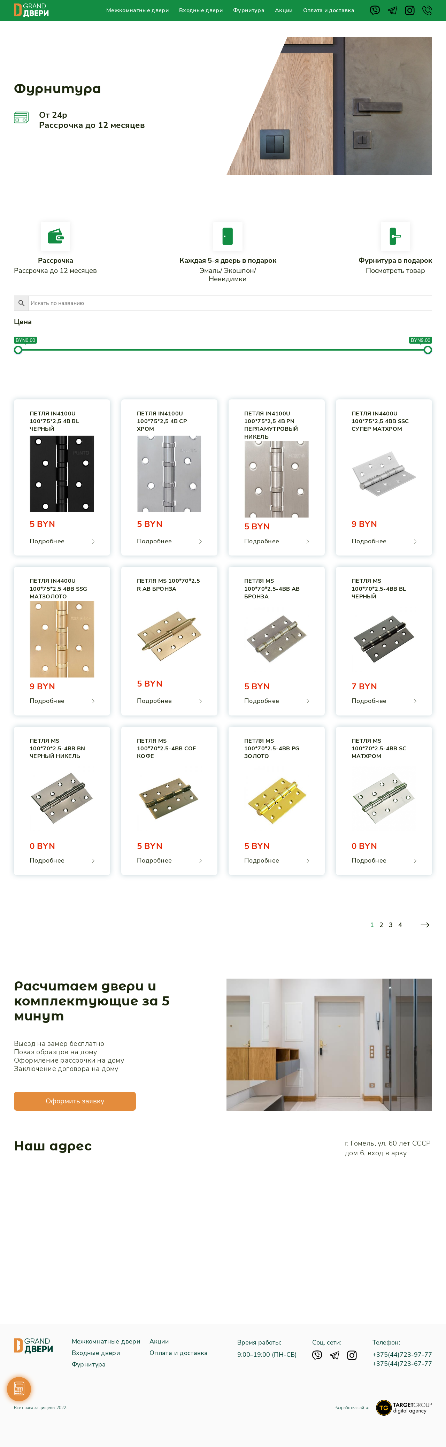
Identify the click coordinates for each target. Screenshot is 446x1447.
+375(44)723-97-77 (402, 1355)
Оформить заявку (75, 1101)
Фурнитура (248, 10)
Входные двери (201, 10)
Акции (284, 10)
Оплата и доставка (328, 10)
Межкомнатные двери (137, 10)
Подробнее (47, 541)
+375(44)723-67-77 (402, 1364)
